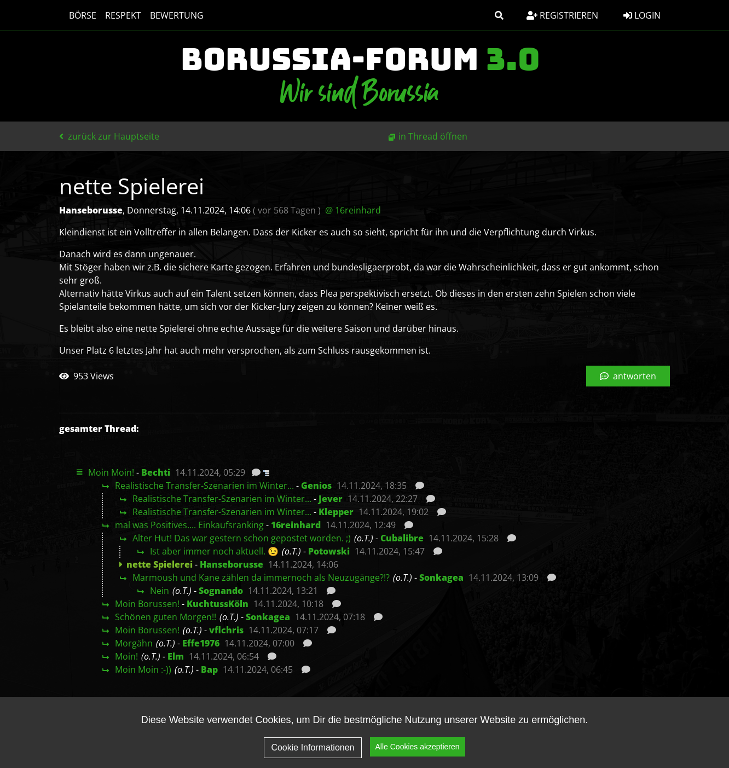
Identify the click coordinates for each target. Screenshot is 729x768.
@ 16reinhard (353, 210)
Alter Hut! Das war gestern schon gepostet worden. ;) (241, 538)
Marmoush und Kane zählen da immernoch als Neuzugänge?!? (261, 577)
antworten (628, 376)
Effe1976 (200, 643)
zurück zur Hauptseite (109, 136)
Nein (159, 591)
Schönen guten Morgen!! (165, 617)
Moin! (126, 656)
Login (642, 15)
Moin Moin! (111, 472)
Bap (209, 669)
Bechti (155, 472)
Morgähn (134, 643)
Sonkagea (441, 577)
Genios (316, 486)
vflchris (226, 630)
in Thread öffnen (432, 136)
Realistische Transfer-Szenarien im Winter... (204, 486)
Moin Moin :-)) (143, 669)
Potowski (329, 551)
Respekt (118, 15)
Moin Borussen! (147, 604)
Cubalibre (402, 538)
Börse (77, 15)
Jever (331, 499)
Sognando (221, 591)
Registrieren (562, 15)
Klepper (336, 512)
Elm (175, 656)
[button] (499, 15)
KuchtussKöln (217, 604)
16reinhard (296, 525)
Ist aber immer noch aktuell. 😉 (214, 551)
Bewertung (171, 15)
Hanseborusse (231, 564)
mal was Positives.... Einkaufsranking (189, 525)
